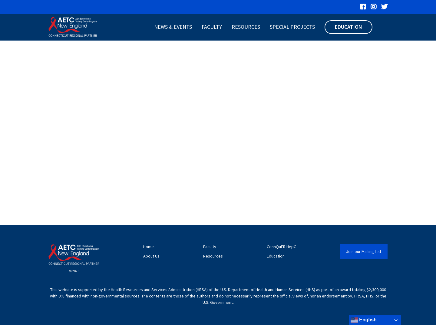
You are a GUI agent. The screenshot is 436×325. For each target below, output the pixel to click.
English (364, 320)
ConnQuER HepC (281, 246)
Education (348, 26)
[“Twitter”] (384, 7)
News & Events (173, 26)
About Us (151, 256)
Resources (246, 26)
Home (148, 246)
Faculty (212, 26)
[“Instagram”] (373, 7)
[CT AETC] (72, 27)
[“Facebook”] (363, 7)
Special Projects (292, 26)
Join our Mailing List (363, 251)
